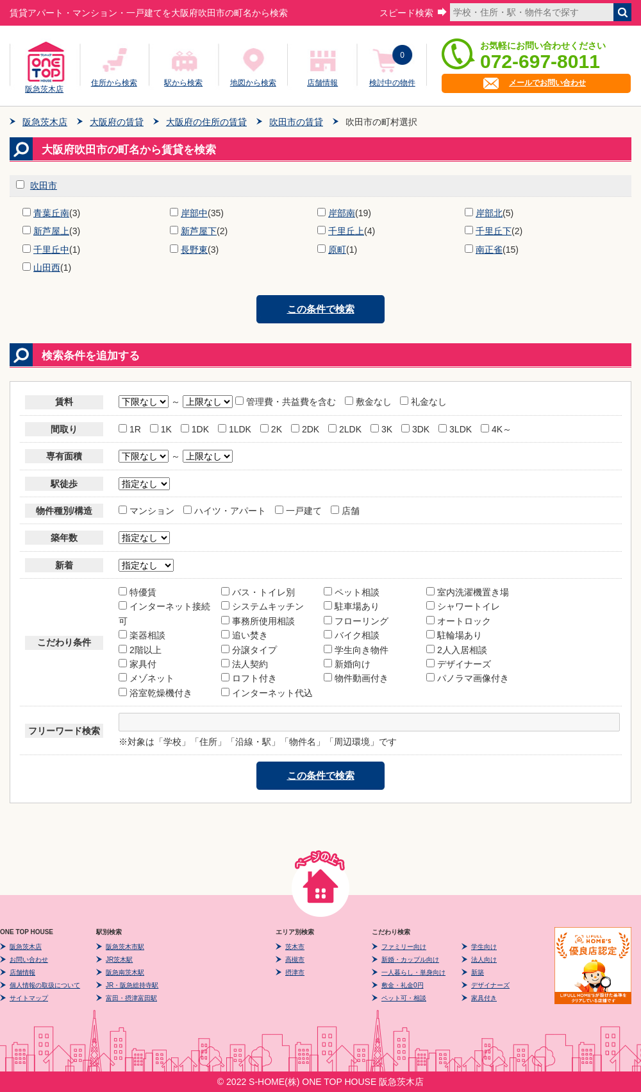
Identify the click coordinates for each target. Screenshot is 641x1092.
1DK (195, 429)
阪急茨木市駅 (125, 946)
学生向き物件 (356, 650)
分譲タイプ (249, 650)
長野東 (194, 249)
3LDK (455, 429)
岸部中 (194, 213)
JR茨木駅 (119, 959)
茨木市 (294, 946)
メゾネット (146, 678)
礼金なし (423, 402)
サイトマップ (29, 998)
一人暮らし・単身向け (413, 972)
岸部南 (341, 213)
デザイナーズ (458, 664)
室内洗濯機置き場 (467, 592)
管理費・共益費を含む (286, 402)
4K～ (496, 429)
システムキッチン (262, 606)
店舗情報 (322, 82)
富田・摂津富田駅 (131, 998)
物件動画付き (356, 678)
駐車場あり (351, 606)
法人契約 (244, 664)
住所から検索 (114, 82)
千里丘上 (346, 231)
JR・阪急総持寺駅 (132, 985)
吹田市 (43, 185)
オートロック (458, 621)
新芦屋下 (199, 231)
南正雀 (489, 249)
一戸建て (298, 511)
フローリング (356, 621)
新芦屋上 (51, 231)
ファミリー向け (403, 946)
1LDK (234, 429)
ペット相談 (351, 592)
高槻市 (294, 959)
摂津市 (294, 972)
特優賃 (137, 592)
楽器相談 (142, 635)
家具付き (484, 998)
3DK (415, 429)
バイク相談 (351, 635)
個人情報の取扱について (45, 985)
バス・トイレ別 (258, 592)
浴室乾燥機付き (155, 693)
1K (161, 429)
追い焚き (244, 635)
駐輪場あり (454, 635)
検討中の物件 (392, 82)
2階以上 (140, 650)
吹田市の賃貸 (296, 122)
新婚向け (347, 664)
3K (381, 429)
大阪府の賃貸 (117, 122)
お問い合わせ (29, 959)
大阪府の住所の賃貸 (206, 122)
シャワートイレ (463, 606)
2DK (305, 429)
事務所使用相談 (258, 621)
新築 (477, 972)
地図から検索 (253, 82)
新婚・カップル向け (410, 959)
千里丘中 (51, 249)
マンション (146, 511)
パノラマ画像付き (467, 678)
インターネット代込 (267, 693)
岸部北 (489, 213)
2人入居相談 (456, 650)
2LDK (345, 429)
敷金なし (368, 402)
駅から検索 (183, 82)
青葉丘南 (51, 213)
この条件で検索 (320, 308)
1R (130, 429)
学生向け (484, 946)
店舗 (345, 511)
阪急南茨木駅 (125, 972)
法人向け (484, 959)
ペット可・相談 (403, 998)
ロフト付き (249, 678)
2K (271, 429)
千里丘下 (494, 231)
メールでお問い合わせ (547, 82)
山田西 (46, 267)
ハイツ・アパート (224, 511)
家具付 (137, 664)
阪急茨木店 (44, 87)
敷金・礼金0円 (402, 985)
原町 (337, 249)
